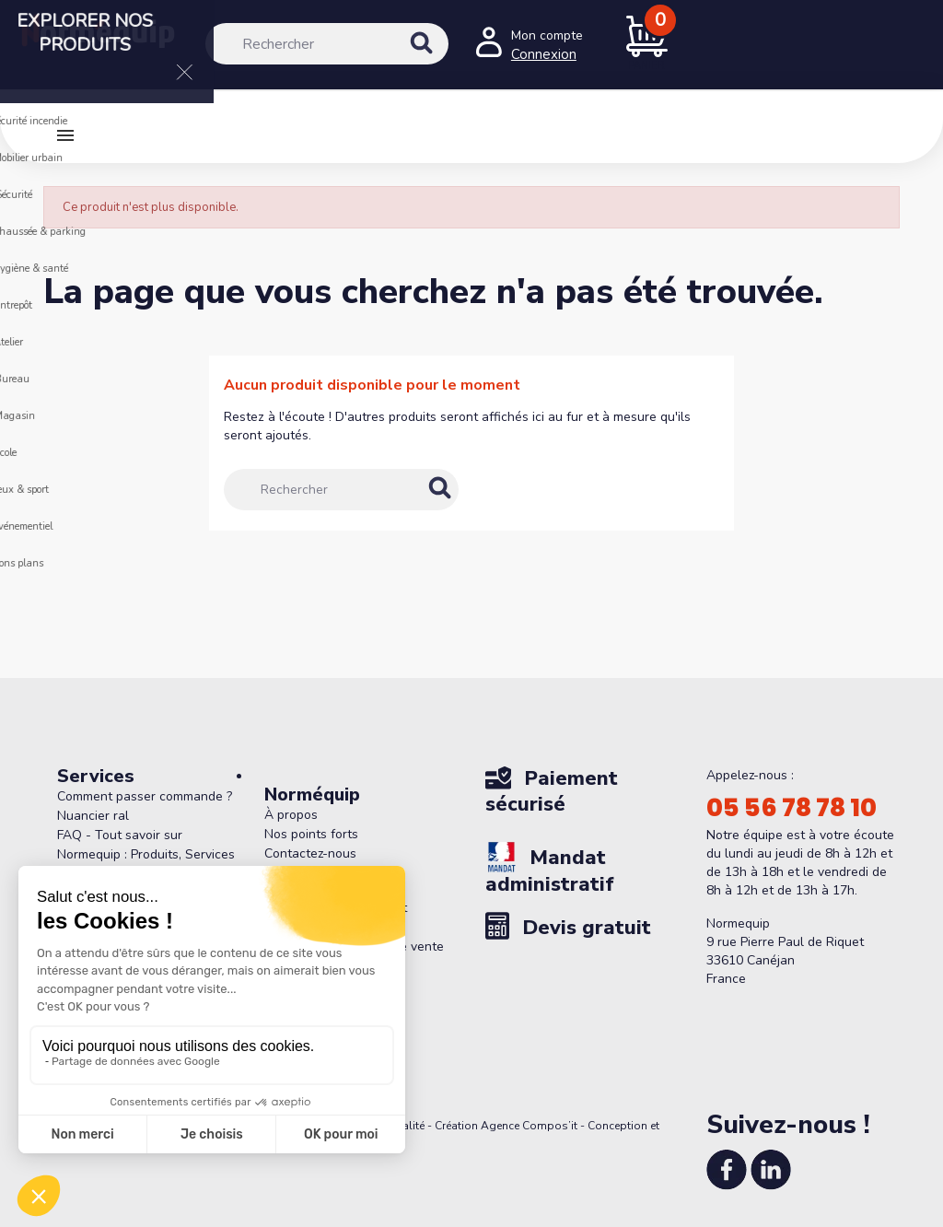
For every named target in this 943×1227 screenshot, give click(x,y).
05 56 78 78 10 (791, 808)
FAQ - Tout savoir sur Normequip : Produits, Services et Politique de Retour (146, 854)
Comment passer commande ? (144, 796)
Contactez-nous (310, 853)
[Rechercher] (326, 43)
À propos (291, 815)
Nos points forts (311, 834)
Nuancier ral (93, 815)
